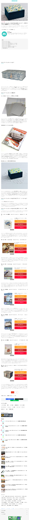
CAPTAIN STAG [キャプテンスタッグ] (9, 496)
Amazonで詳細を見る (20, 221)
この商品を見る (12, 229)
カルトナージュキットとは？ (6, 41)
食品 (6, 409)
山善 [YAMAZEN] (9, 505)
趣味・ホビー (3, 409)
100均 (15, 395)
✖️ (21, 516)
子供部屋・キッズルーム (9, 395)
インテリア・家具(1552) (5, 29)
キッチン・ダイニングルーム (22, 499)
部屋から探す (2, 512)
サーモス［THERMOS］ (4, 502)
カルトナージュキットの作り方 (6, 45)
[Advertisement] (14, 55)
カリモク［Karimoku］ (9, 499)
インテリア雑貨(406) (12, 29)
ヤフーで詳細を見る (21, 227)
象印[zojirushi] (16, 505)
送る (14, 400)
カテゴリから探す (3, 510)
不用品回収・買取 (11, 409)
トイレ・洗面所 (21, 502)
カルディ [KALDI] (15, 499)
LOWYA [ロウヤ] (24, 496)
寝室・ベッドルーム (4, 395)
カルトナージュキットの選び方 (6, 42)
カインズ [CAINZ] (4, 499)
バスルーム (25, 502)
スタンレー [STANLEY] (10, 502)
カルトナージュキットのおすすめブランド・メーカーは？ (9, 43)
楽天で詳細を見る (20, 224)
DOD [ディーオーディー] (18, 496)
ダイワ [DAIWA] (17, 502)
